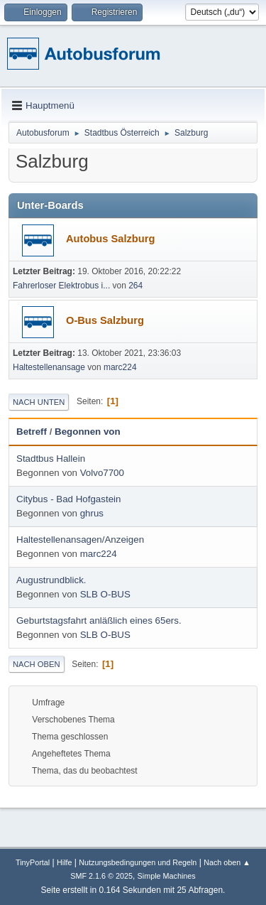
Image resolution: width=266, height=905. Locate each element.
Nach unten (39, 402)
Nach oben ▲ (227, 862)
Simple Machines (167, 876)
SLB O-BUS (105, 594)
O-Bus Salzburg (105, 320)
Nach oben (36, 664)
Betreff (31, 431)
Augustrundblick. (51, 580)
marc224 (120, 367)
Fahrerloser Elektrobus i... (61, 286)
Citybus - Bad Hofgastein (68, 499)
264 (135, 286)
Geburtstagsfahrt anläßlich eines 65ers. (99, 620)
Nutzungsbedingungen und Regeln (137, 862)
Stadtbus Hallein (50, 458)
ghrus (92, 513)
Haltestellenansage (49, 367)
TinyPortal (33, 862)
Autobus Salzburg (110, 238)
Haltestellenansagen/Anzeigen (80, 539)
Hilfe (64, 862)
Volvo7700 (102, 472)
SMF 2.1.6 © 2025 (101, 876)
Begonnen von (88, 431)
